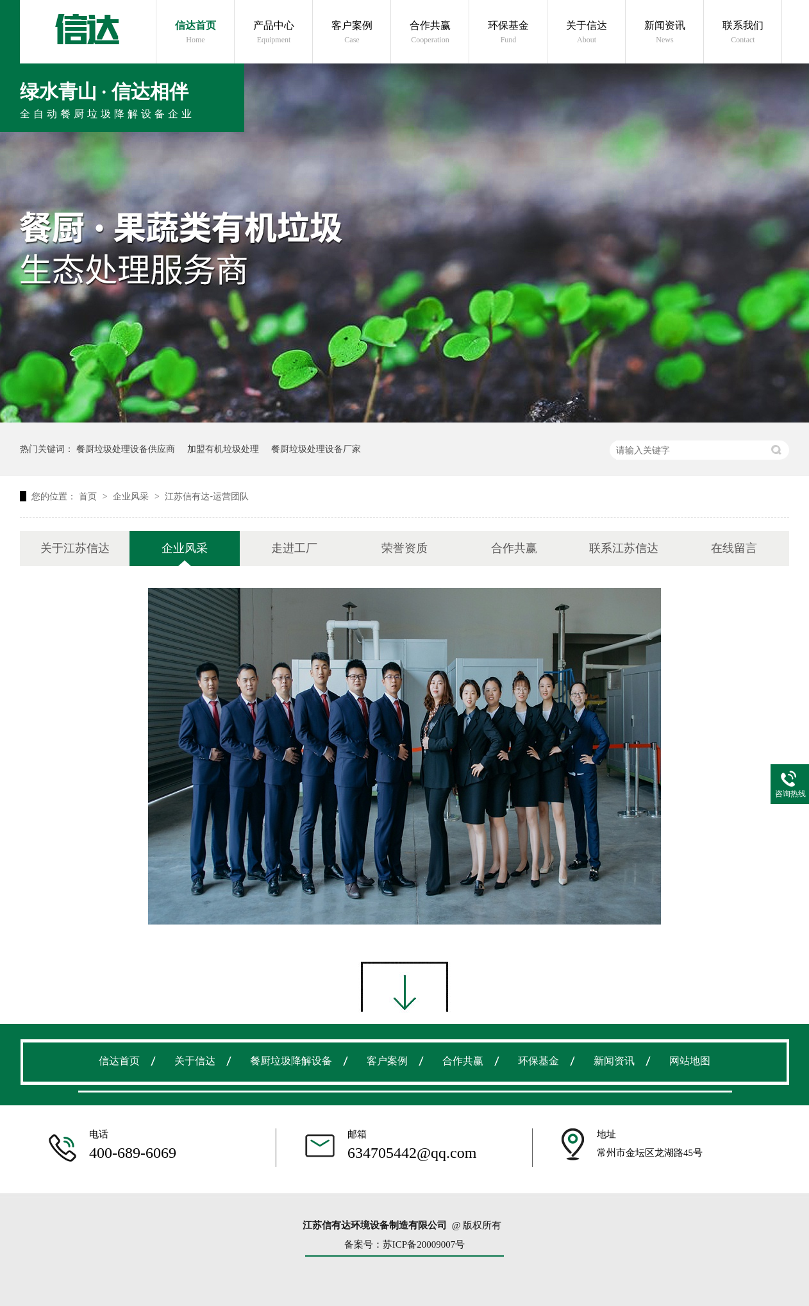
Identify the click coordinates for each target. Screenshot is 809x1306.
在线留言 (734, 548)
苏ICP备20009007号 (424, 1244)
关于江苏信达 (75, 548)
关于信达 (586, 32)
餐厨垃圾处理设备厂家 (316, 449)
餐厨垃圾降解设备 (291, 1060)
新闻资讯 (664, 32)
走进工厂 (294, 548)
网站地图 (689, 1060)
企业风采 (132, 496)
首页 (89, 496)
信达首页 (195, 32)
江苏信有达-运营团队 (207, 496)
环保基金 (508, 32)
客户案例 (351, 32)
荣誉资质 (404, 548)
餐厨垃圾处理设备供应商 (125, 449)
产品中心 (273, 32)
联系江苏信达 (623, 548)
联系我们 (742, 32)
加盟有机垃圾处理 (223, 449)
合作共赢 (430, 32)
